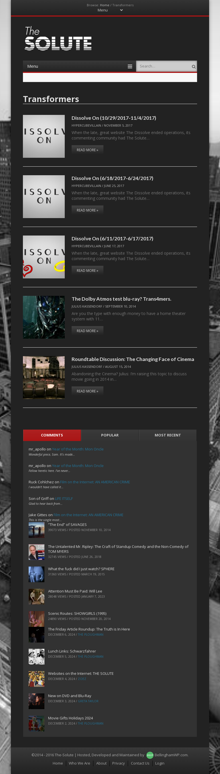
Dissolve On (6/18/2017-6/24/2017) (112, 178)
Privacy (118, 763)
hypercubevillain (86, 125)
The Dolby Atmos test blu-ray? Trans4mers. (121, 299)
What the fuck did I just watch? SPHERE (81, 568)
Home (104, 5)
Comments (52, 435)
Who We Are (79, 763)
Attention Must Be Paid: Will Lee (75, 591)
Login (159, 763)
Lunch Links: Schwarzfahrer (72, 651)
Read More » (87, 149)
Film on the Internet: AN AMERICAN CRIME (95, 481)
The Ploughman (90, 635)
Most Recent (168, 435)
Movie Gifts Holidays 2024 (70, 718)
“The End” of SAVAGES (67, 524)
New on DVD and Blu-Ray (69, 695)
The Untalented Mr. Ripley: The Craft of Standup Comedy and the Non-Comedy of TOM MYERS (118, 549)
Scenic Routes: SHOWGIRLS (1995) (77, 613)
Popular (110, 435)
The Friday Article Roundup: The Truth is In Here (89, 629)
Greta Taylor (88, 701)
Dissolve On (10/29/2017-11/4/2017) (114, 118)
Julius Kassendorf (87, 306)
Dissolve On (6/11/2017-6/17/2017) (112, 238)
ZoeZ (82, 679)
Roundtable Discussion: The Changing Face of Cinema (133, 359)
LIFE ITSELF (64, 498)
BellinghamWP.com (171, 754)
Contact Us (140, 763)
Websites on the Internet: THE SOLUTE (81, 673)
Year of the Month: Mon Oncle (78, 449)
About (101, 763)
